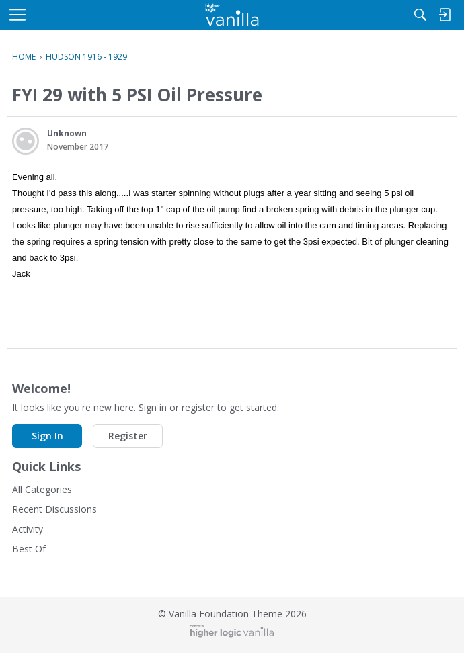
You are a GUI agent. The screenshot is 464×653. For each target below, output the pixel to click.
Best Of (29, 548)
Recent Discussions (54, 509)
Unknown (67, 133)
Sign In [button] (47, 435)
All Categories (42, 489)
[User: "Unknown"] (25, 141)
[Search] (420, 15)
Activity (27, 529)
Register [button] (127, 435)
